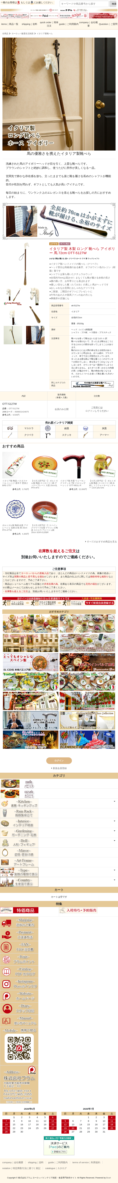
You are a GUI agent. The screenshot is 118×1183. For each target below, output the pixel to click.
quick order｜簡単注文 (49, 24)
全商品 (5, 33)
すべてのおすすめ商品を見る (102, 541)
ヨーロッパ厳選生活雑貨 (22, 33)
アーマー (104, 435)
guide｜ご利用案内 (69, 24)
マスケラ (28, 428)
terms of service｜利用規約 (86, 1162)
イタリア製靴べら (45, 33)
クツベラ (28, 435)
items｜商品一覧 (9, 24)
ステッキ (66, 435)
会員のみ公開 (62, 409)
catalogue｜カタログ (56, 1168)
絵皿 (66, 428)
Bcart (108, 1178)
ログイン (90, 411)
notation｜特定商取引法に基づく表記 (21, 1168)
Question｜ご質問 (108, 24)
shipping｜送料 (29, 24)
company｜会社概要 (88, 24)
